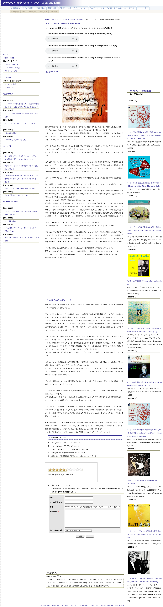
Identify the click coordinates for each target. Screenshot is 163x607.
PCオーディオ (10, 87)
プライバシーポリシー (69, 605)
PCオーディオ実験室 (10, 202)
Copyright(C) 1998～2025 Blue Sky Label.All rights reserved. (101, 605)
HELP (5, 54)
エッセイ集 (7, 146)
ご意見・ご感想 (9, 58)
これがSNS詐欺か (11, 133)
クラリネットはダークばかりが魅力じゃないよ (21, 188)
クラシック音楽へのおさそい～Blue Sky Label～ (33, 2)
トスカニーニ (9, 74)
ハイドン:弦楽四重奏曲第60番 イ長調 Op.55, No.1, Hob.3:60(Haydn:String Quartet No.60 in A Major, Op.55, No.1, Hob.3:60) (144, 135)
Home (47, 19)
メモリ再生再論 (10, 221)
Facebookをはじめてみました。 (16, 140)
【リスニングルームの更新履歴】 (140, 91)
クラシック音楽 (10, 84)
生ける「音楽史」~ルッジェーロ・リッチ (19, 195)
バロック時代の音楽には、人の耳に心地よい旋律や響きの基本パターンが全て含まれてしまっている (21, 179)
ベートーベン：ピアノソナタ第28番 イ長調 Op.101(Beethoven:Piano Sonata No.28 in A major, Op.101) (144, 534)
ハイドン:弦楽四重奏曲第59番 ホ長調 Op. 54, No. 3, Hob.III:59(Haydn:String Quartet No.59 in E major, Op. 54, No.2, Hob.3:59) (144, 433)
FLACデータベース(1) (12, 64)
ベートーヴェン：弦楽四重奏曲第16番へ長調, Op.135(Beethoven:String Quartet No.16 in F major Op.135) (144, 230)
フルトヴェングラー (12, 71)
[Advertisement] (21, 32)
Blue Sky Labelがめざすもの (50, 605)
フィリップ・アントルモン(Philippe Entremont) (67, 19)
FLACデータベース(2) (12, 68)
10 (81, 469)
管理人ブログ (8, 94)
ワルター (8, 77)
